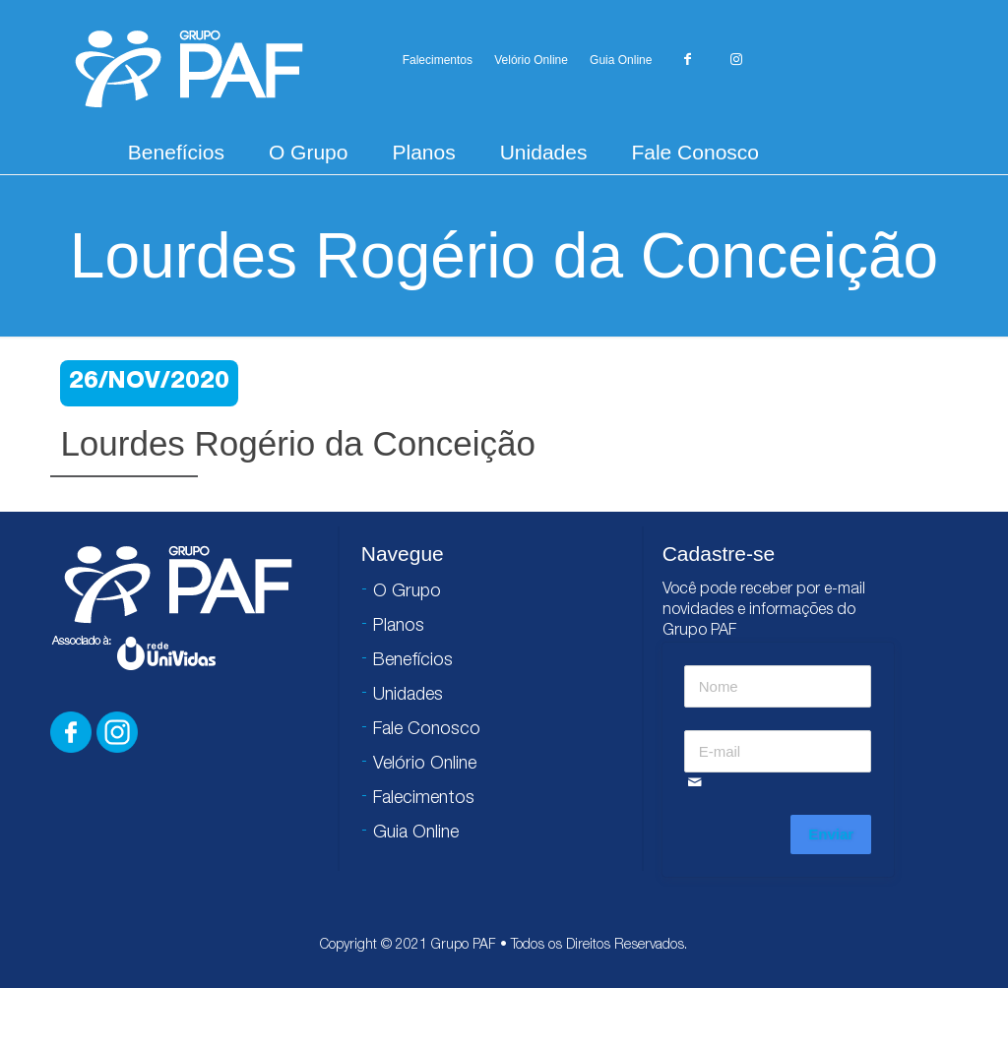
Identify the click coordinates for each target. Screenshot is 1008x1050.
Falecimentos (437, 60)
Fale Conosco (695, 152)
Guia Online (621, 60)
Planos (423, 152)
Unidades (544, 152)
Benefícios (176, 152)
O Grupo (308, 152)
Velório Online (531, 60)
